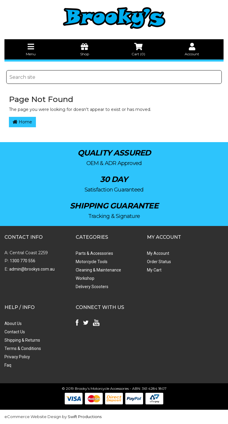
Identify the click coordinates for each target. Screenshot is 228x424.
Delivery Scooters (92, 286)
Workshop (85, 278)
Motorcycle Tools (91, 261)
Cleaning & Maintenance (98, 270)
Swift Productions (85, 416)
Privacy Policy (17, 356)
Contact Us (14, 331)
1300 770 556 (22, 260)
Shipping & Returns (22, 340)
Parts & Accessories (94, 253)
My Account (158, 253)
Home (22, 122)
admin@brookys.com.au (31, 269)
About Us (13, 323)
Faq (7, 365)
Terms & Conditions (22, 348)
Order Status (159, 261)
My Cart (154, 270)
